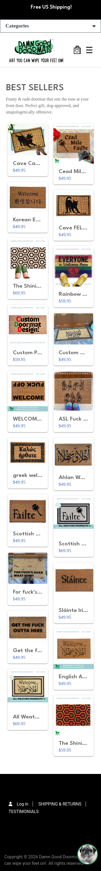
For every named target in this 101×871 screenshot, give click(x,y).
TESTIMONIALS (24, 811)
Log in (22, 804)
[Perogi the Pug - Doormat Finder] (87, 854)
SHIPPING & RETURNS (59, 804)
